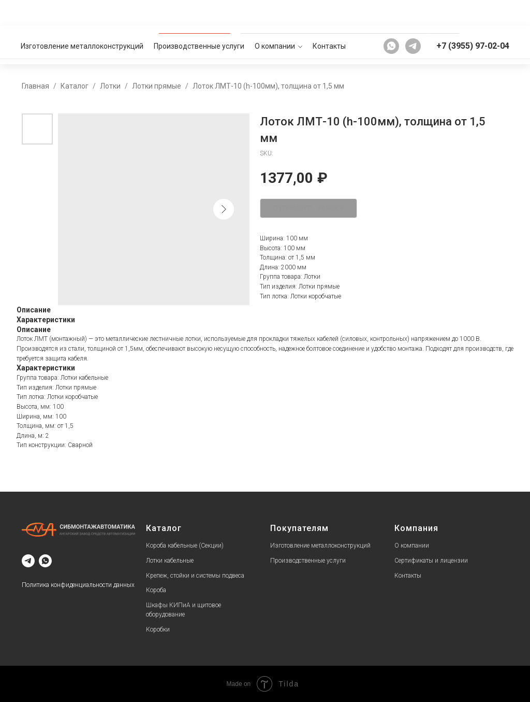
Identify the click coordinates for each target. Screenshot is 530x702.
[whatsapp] (391, 12)
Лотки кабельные (170, 560)
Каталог (75, 86)
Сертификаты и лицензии (431, 560)
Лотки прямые (156, 86)
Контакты (329, 12)
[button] (488, 44)
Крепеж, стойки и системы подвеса (195, 575)
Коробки (158, 629)
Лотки (110, 86)
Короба (156, 590)
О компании (275, 12)
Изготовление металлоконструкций (82, 12)
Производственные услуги (199, 12)
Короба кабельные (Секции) (185, 545)
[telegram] (413, 12)
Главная (35, 86)
